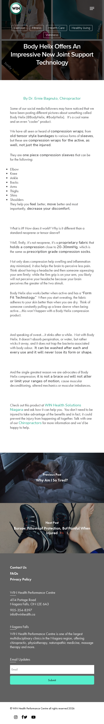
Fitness (36, 28)
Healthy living (81, 28)
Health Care (56, 28)
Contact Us (18, 567)
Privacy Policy (20, 579)
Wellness (52, 35)
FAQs (14, 573)
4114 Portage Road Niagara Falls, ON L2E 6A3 (29, 601)
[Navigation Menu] (92, 8)
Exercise (19, 28)
